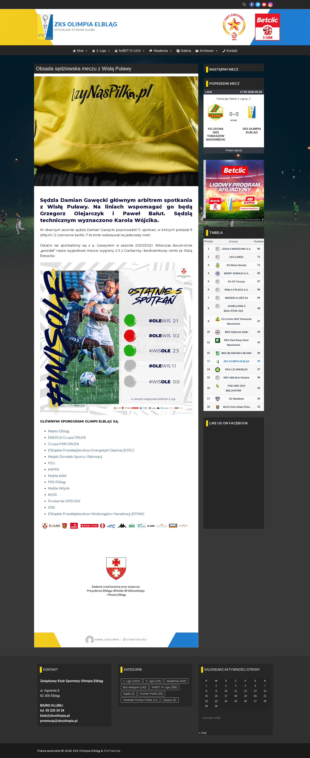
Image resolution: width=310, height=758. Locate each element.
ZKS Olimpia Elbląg (85, 24)
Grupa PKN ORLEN (63, 444)
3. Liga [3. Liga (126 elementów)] (153, 681)
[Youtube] (264, 4)
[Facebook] (251, 4)
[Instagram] (270, 4)
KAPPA (53, 469)
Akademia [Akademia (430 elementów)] (176, 681)
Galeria (186, 50)
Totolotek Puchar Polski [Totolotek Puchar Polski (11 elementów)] (140, 700)
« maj (202, 732)
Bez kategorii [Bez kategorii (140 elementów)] (135, 687)
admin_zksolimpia (102, 639)
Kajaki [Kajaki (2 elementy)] (129, 693)
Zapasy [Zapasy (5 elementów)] (169, 700)
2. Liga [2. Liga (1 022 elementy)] (131, 681)
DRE (51, 507)
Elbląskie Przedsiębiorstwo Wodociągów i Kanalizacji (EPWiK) (96, 514)
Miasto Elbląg (58, 431)
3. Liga (103, 50)
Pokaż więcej (234, 150)
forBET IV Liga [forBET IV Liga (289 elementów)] (164, 687)
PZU (51, 463)
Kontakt (232, 50)
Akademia (163, 50)
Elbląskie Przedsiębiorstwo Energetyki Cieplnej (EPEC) (91, 450)
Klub (82, 50)
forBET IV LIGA (132, 50)
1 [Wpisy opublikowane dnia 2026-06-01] (206, 685)
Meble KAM (57, 476)
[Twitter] (257, 4)
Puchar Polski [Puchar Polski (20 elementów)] (151, 693)
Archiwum (209, 50)
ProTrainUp (112, 751)
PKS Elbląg (57, 482)
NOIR (52, 495)
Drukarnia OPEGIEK (64, 501)
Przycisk (262, 17)
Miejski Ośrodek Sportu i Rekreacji (75, 457)
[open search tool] (244, 4)
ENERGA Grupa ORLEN (67, 437)
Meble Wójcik (58, 488)
